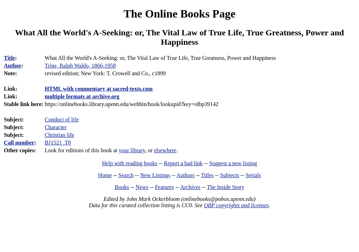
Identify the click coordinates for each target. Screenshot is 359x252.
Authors (185, 175)
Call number (19, 143)
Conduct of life (62, 119)
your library (132, 150)
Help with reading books (129, 163)
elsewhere (165, 150)
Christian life (59, 135)
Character (56, 127)
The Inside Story (225, 187)
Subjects (229, 175)
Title (9, 58)
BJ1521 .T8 (58, 143)
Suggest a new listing (233, 163)
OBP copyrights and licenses (236, 205)
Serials (253, 175)
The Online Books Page (179, 13)
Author (12, 66)
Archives (190, 187)
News (142, 187)
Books (122, 187)
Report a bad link (183, 163)
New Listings (155, 175)
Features (164, 187)
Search (126, 175)
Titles (207, 175)
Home (105, 175)
